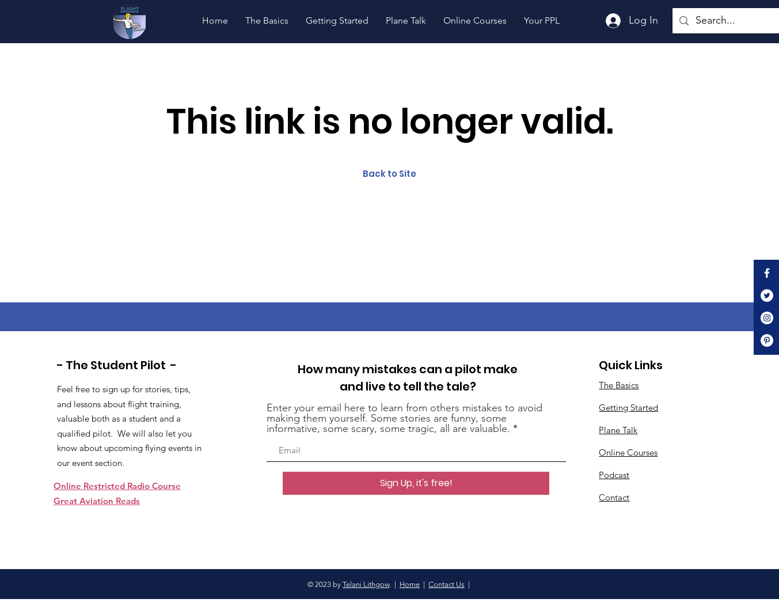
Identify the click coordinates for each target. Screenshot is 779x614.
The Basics (619, 385)
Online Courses (628, 452)
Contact (614, 497)
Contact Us (446, 584)
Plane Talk (618, 430)
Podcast (614, 474)
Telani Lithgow (366, 584)
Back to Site (389, 174)
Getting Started (628, 407)
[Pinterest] (767, 340)
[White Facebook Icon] (767, 273)
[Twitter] (767, 295)
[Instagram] (767, 318)
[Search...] (736, 20)
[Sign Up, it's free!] (416, 483)
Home (410, 584)
